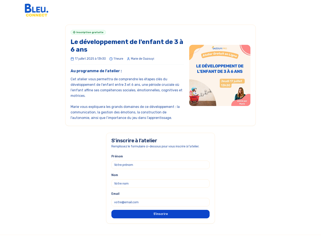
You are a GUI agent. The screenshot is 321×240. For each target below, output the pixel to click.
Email (115, 194)
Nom (114, 175)
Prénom (117, 156)
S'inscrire (160, 214)
